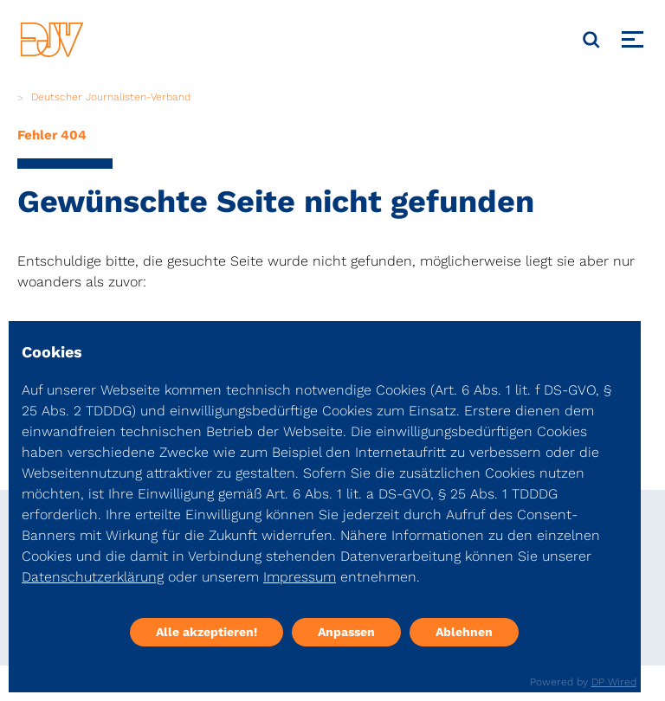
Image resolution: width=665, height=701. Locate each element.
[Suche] (591, 39)
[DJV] (52, 39)
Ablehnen (464, 632)
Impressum (299, 577)
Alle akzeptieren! (206, 632)
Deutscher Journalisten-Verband (110, 97)
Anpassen (346, 632)
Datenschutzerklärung (93, 577)
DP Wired (613, 682)
